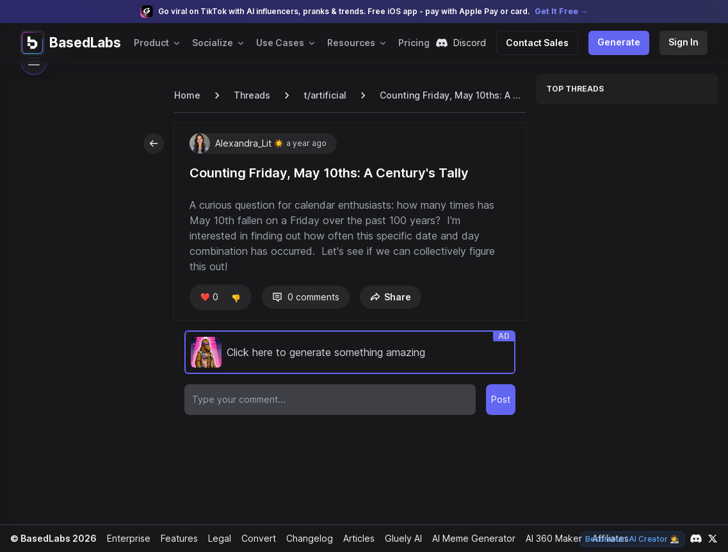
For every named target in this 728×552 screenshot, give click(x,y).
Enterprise (125, 538)
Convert (254, 538)
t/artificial (322, 95)
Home (187, 95)
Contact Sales (542, 42)
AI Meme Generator (469, 538)
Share (388, 296)
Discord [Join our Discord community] (467, 43)
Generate (621, 42)
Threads (250, 95)
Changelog (304, 538)
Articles (353, 538)
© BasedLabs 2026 (51, 538)
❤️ (208, 297)
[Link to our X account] (713, 538)
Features (176, 538)
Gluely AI (398, 538)
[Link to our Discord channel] (696, 538)
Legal (215, 538)
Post (501, 399)
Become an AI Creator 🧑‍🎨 (633, 539)
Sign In (684, 42)
